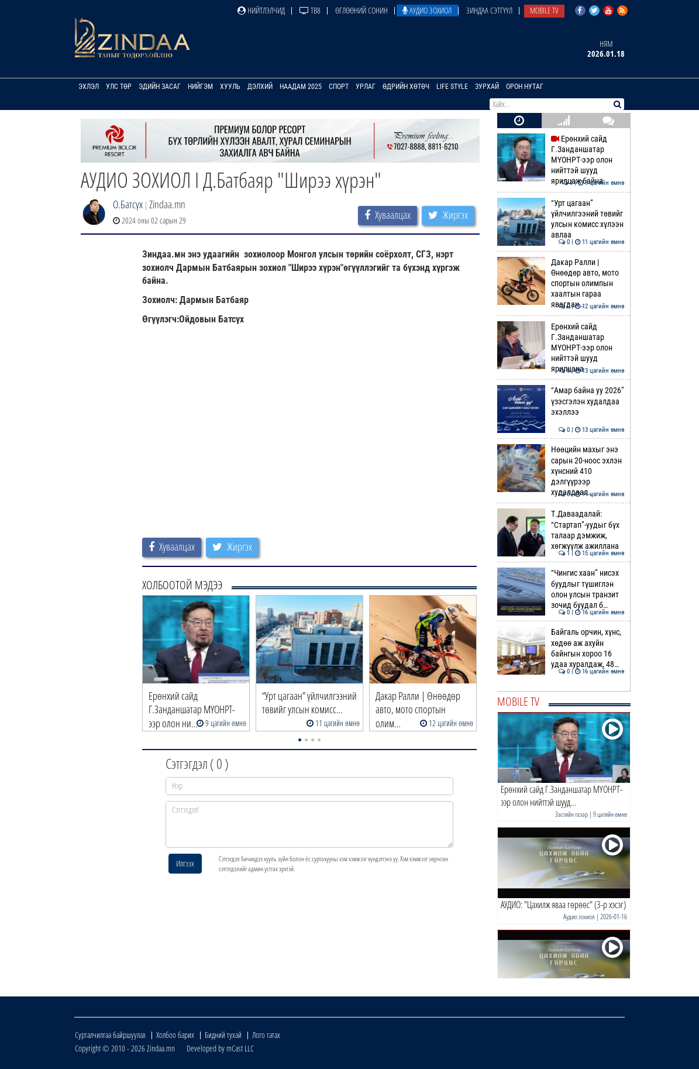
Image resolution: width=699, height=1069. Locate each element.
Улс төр (119, 87)
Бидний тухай (223, 1034)
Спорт (339, 87)
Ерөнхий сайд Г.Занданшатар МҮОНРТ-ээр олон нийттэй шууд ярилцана (560, 347)
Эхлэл (88, 87)
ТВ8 (310, 10)
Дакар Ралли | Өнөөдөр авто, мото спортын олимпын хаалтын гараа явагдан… (560, 283)
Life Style (452, 87)
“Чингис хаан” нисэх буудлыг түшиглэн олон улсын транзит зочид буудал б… (560, 589)
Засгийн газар (571, 814)
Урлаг (366, 87)
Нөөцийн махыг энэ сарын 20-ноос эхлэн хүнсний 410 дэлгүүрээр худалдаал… (560, 470)
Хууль (230, 87)
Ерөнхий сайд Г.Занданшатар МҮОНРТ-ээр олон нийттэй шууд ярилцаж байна (560, 160)
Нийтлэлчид (261, 10)
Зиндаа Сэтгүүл (489, 10)
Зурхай (487, 87)
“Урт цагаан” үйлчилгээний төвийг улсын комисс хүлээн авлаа (560, 219)
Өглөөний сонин (361, 10)
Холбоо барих (175, 1034)
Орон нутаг (524, 87)
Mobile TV (544, 10)
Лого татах (266, 1034)
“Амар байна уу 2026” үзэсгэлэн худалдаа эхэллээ (560, 401)
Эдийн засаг (160, 87)
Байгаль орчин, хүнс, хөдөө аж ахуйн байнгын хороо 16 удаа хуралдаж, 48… (560, 648)
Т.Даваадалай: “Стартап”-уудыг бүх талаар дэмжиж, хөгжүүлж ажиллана (560, 529)
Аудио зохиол (427, 10)
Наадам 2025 (301, 87)
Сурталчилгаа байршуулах (110, 1034)
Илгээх (185, 863)
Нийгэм (200, 87)
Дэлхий (260, 87)
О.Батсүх (128, 204)
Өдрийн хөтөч (406, 87)
